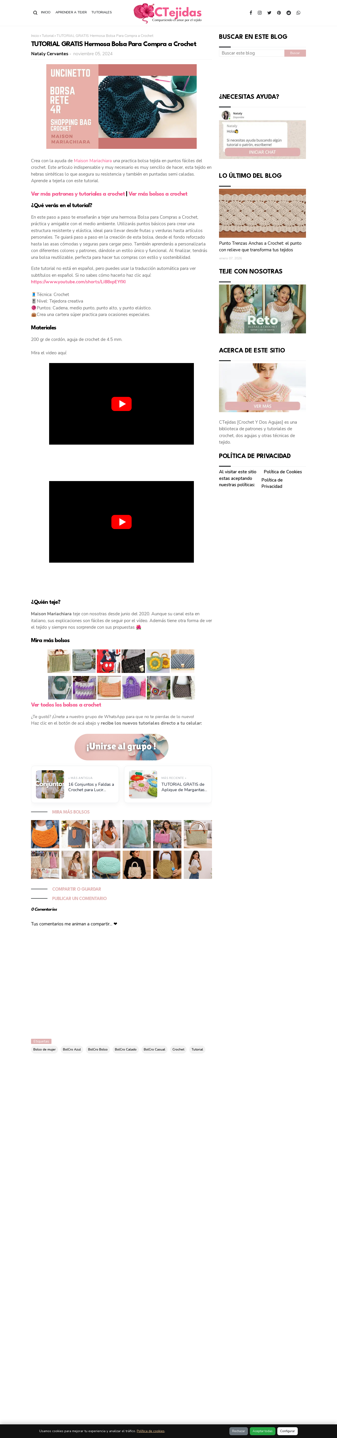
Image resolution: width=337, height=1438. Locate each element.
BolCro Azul (72, 1049)
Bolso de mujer (44, 1049)
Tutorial (48, 35)
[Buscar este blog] (251, 53)
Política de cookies (151, 1431)
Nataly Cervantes (49, 54)
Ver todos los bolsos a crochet (66, 705)
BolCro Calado (126, 1049)
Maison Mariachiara (93, 161)
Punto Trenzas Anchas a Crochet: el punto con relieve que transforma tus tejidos (260, 246)
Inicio (46, 12)
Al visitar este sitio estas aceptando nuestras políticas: (237, 478)
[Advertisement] (121, 461)
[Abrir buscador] (35, 12)
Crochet (178, 1049)
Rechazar (238, 1431)
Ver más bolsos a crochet (158, 194)
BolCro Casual (154, 1049)
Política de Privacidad (272, 483)
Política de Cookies (283, 472)
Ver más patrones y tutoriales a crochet (78, 194)
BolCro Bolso (98, 1049)
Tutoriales (101, 12)
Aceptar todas (263, 1431)
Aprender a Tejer (71, 12)
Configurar (287, 1431)
